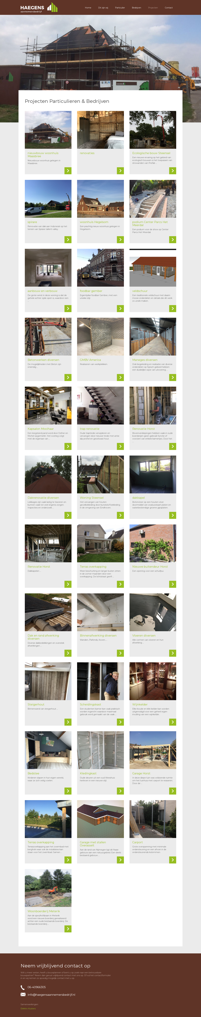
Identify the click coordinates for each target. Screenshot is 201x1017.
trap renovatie (89, 428)
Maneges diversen (145, 360)
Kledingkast (88, 773)
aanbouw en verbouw (42, 291)
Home (88, 7)
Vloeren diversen (144, 635)
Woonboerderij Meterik (44, 911)
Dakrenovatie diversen (43, 497)
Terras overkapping (93, 566)
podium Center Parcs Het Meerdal (150, 223)
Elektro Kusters (28, 1008)
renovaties (87, 153)
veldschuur (140, 291)
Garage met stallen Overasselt (93, 844)
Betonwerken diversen (43, 360)
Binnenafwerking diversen (98, 635)
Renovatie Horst (143, 428)
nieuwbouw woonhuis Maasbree (43, 154)
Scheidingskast (90, 704)
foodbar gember (91, 291)
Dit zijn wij (103, 7)
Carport (137, 842)
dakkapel (138, 497)
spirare (32, 222)
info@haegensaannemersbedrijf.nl (51, 994)
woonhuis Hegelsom (94, 222)
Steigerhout (36, 704)
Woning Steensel (92, 497)
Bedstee (33, 773)
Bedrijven (136, 7)
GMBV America (90, 360)
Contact (169, 7)
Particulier (120, 7)
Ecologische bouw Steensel (151, 153)
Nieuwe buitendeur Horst (150, 566)
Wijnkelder (140, 704)
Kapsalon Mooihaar (41, 428)
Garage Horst (141, 773)
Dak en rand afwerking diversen (43, 637)
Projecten (153, 7)
